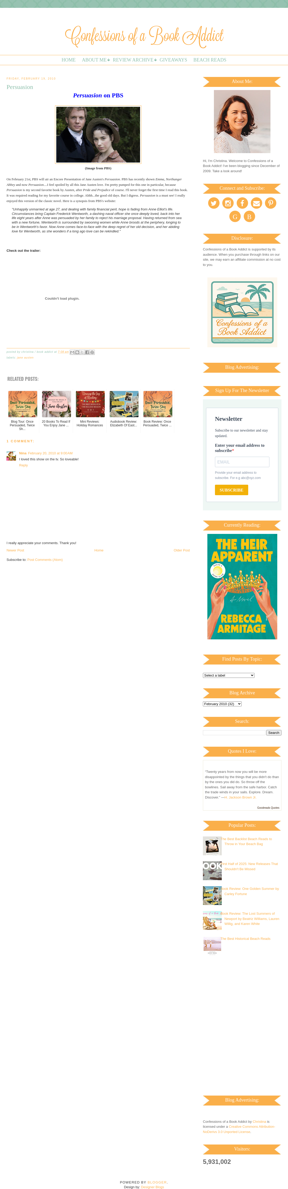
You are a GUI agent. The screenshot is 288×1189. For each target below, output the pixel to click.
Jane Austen (25, 357)
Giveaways (173, 60)
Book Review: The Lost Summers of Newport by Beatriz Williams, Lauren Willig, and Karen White (249, 919)
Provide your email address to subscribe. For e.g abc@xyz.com (238, 475)
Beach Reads (209, 60)
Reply (23, 465)
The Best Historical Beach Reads (245, 939)
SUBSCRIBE (231, 490)
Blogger (157, 1182)
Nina (22, 453)
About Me (94, 60)
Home (69, 60)
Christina (259, 1122)
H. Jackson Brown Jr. (240, 797)
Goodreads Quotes (268, 807)
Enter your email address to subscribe (239, 448)
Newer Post (15, 550)
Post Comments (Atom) (45, 560)
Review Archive (133, 60)
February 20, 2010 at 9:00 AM (50, 453)
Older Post (182, 550)
